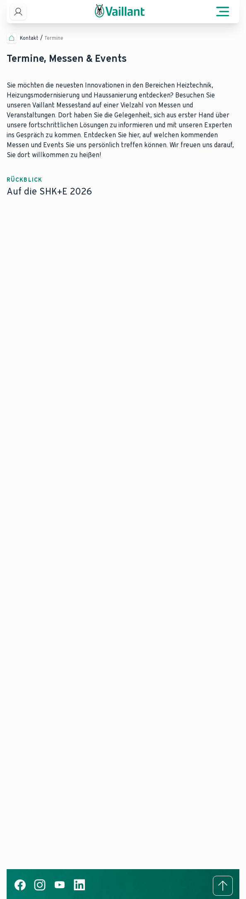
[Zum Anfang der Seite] (223, 886)
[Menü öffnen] (222, 11)
